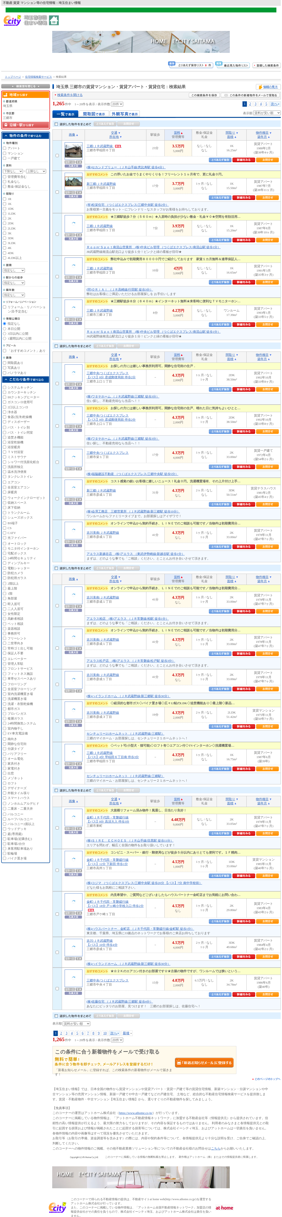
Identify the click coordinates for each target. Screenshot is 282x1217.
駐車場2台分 (16, 844)
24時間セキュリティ (22, 558)
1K (9, 204)
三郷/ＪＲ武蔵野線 (104, 146)
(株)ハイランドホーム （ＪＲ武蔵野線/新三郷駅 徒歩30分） (129, 696)
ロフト (12, 783)
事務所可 (14, 633)
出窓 (11, 773)
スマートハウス (19, 798)
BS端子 (13, 523)
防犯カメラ (15, 573)
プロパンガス (17, 713)
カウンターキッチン (22, 392)
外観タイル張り (19, 793)
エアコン (14, 482)
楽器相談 (14, 628)
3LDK (12, 243)
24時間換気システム (22, 723)
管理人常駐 (15, 664)
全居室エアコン (19, 487)
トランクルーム (19, 512)
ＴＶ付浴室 (15, 452)
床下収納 (14, 507)
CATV (12, 533)
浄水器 (12, 412)
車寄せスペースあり (22, 678)
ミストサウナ (17, 457)
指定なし (14, 323)
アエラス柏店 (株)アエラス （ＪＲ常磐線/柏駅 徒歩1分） (128, 618)
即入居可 (14, 604)
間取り (230, 132)
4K (9, 248)
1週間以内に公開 (19, 338)
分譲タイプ (15, 749)
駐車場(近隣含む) (20, 839)
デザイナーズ (17, 788)
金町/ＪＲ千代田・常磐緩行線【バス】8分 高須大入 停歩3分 (108, 819)
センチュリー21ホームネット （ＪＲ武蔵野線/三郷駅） (125, 733)
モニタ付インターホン (23, 548)
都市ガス (14, 709)
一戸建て (14, 158)
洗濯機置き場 (17, 699)
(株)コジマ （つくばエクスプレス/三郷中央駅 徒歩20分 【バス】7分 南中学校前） (144, 883)
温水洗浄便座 (17, 472)
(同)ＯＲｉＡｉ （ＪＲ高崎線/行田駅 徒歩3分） (120, 289)
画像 (72, 134)
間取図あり (15, 363)
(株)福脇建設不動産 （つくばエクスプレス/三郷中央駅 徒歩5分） (132, 474)
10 (105, 1033)
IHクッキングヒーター (24, 397)
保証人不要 (15, 653)
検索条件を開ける (70, 95)
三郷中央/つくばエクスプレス (108, 453)
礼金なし (14, 181)
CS (9, 528)
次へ (274, 104)
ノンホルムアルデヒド (23, 803)
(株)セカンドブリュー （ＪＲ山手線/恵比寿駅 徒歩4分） (126, 167)
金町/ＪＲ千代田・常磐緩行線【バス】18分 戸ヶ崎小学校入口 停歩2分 (115, 906)
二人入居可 (15, 609)
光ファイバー (17, 538)
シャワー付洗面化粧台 (23, 462)
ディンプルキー (19, 563)
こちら (216, 1148)
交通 (114, 132)
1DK (11, 208)
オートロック (17, 543)
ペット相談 (15, 624)
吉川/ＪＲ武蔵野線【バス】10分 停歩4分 (102, 943)
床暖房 (12, 492)
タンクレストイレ (20, 476)
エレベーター (17, 659)
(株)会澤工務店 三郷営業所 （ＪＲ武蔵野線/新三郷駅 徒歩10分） (133, 511)
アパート (14, 148)
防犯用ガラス (17, 578)
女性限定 (14, 614)
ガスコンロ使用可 (20, 402)
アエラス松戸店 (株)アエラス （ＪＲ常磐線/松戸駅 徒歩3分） (131, 661)
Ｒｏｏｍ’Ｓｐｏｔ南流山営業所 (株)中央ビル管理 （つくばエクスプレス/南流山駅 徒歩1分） (154, 247)
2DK (11, 223)
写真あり (14, 368)
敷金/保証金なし (19, 186)
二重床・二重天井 (20, 808)
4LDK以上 (15, 258)
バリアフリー (17, 754)
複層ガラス (15, 718)
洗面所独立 (15, 467)
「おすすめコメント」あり (27, 350)
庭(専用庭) (15, 834)
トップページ (13, 76)
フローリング (17, 684)
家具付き (14, 763)
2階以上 (13, 583)
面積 (230, 137)
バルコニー (15, 814)
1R (9, 199)
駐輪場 (12, 853)
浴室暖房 (14, 447)
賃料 (177, 132)
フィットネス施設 (20, 673)
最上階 (12, 588)
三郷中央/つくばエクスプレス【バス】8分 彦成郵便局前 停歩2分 (111, 375)
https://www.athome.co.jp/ (135, 1113)
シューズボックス (20, 517)
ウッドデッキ (17, 829)
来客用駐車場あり (20, 848)
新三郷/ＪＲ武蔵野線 (101, 184)
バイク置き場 (17, 858)
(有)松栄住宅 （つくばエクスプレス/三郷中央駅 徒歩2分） (128, 205)
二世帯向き (15, 643)
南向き (12, 739)
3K (9, 233)
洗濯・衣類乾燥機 (20, 704)
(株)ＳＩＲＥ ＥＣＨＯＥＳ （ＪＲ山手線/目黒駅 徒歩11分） (130, 840)
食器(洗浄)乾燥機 (20, 417)
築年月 (262, 137)
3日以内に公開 (18, 333)
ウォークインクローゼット (27, 498)
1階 (10, 593)
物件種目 (262, 132)
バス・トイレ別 (19, 427)
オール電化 (15, 759)
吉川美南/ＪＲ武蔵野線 (103, 532)
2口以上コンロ (18, 407)
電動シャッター (19, 568)
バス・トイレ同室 (20, 432)
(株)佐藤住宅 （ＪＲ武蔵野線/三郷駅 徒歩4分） (120, 1001)
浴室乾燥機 (15, 442)
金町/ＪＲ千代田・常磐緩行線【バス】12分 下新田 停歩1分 (108, 862)
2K (9, 218)
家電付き (14, 768)
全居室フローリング (22, 689)
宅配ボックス (17, 553)
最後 (126, 1033)
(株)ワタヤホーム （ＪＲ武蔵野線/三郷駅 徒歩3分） (123, 396)
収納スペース (17, 502)
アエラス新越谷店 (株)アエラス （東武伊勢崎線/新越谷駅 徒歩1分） (136, 554)
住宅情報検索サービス (38, 76)
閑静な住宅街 (17, 744)
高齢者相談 (15, 618)
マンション (15, 153)
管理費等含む (17, 177)
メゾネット (15, 778)
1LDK (12, 213)
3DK (11, 238)
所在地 (114, 137)
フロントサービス (20, 668)
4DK (11, 253)
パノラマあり (17, 373)
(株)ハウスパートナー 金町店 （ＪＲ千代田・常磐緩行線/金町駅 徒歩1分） (140, 929)
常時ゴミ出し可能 (20, 648)
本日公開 (14, 329)
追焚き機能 (15, 437)
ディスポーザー (19, 422)
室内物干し (15, 728)
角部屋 (12, 598)
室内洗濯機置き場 (20, 694)
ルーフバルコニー (20, 819)
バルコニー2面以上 (21, 824)
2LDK (12, 228)
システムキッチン (20, 387)
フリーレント (17, 638)
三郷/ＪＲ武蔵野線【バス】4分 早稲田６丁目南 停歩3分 (113, 755)
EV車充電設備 (18, 733)
